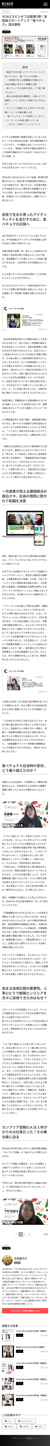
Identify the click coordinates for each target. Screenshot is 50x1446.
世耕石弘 (10, 1426)
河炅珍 (40, 1426)
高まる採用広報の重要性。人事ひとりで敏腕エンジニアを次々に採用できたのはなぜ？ (25, 100)
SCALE (9, 1421)
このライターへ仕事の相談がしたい (25, 1310)
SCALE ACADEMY (27, 1421)
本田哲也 (26, 1426)
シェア (5, 29)
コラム (6, 12)
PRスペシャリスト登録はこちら (25, 1438)
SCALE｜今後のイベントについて (25, 124)
